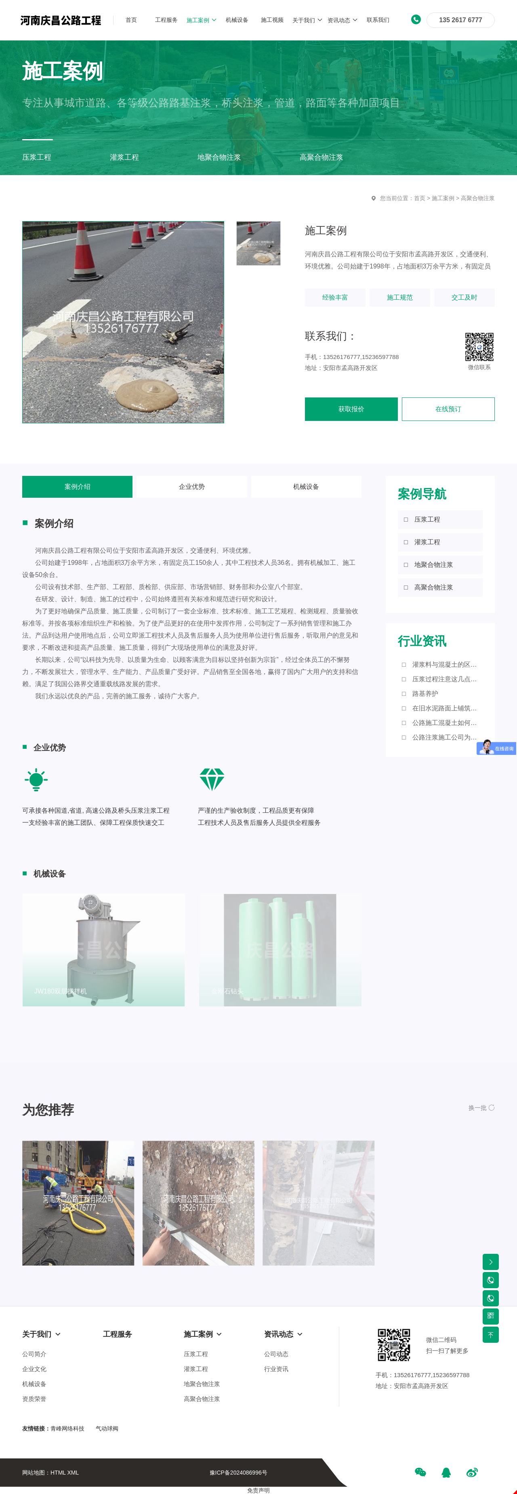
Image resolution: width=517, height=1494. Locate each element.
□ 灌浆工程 (422, 542)
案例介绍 (77, 486)
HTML (58, 1472)
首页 (419, 198)
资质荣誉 (34, 1398)
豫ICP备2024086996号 (238, 1472)
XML (73, 1472)
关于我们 (41, 1334)
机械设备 (306, 486)
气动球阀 (107, 1428)
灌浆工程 (196, 1368)
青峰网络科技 (67, 1428)
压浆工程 (196, 1353)
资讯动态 (283, 1334)
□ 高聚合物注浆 (428, 587)
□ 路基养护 (420, 693)
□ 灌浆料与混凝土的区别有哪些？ (442, 664)
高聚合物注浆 (478, 198)
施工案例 (443, 198)
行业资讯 (276, 1368)
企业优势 (192, 486)
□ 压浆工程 (422, 519)
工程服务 (117, 1334)
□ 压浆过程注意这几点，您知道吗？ (442, 679)
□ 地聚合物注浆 (428, 564)
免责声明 (258, 1490)
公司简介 (34, 1353)
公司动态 (276, 1353)
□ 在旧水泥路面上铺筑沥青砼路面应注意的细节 (442, 708)
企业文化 (34, 1368)
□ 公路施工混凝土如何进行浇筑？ (442, 722)
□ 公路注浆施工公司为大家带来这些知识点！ (442, 737)
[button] (482, 1107)
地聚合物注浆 (202, 1383)
